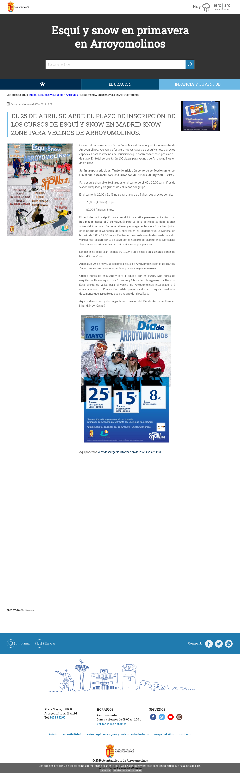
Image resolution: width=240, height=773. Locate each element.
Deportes (30, 610)
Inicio (42, 84)
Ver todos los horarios (111, 724)
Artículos (72, 94)
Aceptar (105, 770)
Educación (120, 84)
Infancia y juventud (198, 84)
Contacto (185, 734)
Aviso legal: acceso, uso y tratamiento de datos (118, 734)
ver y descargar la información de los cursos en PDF (130, 452)
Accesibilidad (72, 734)
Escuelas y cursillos (50, 94)
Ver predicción (222, 9)
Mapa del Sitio (164, 734)
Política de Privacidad (127, 770)
